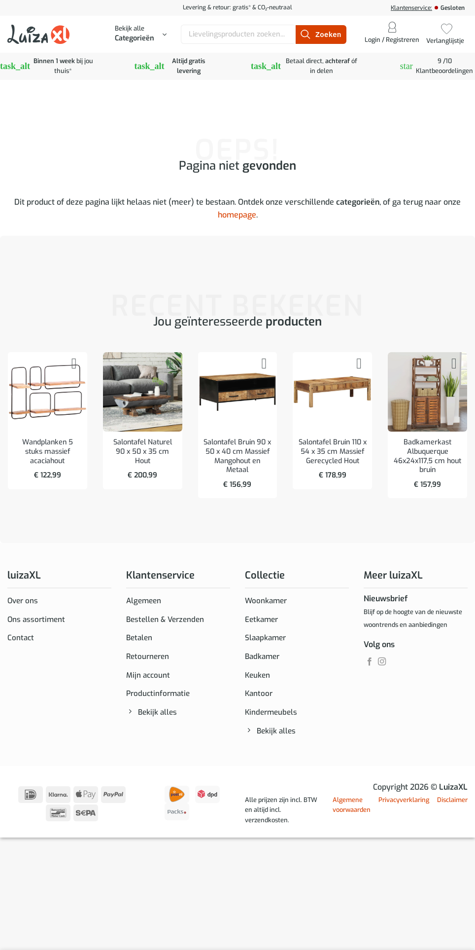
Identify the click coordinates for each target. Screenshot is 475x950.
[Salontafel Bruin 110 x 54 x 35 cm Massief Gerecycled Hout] (332, 392)
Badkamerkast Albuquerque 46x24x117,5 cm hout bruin (427, 456)
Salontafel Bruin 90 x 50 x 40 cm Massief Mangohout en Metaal (237, 456)
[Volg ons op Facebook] (369, 662)
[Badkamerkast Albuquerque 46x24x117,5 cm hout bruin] (427, 392)
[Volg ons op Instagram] (382, 662)
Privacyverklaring (403, 808)
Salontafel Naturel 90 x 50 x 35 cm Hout (142, 451)
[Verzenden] (321, 34)
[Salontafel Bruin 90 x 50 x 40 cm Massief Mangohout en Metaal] (237, 392)
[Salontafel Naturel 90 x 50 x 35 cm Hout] (142, 392)
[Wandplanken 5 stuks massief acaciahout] (47, 392)
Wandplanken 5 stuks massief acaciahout (47, 451)
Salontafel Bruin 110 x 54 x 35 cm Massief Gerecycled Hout (333, 451)
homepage (237, 215)
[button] (140, 34)
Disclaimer (452, 808)
